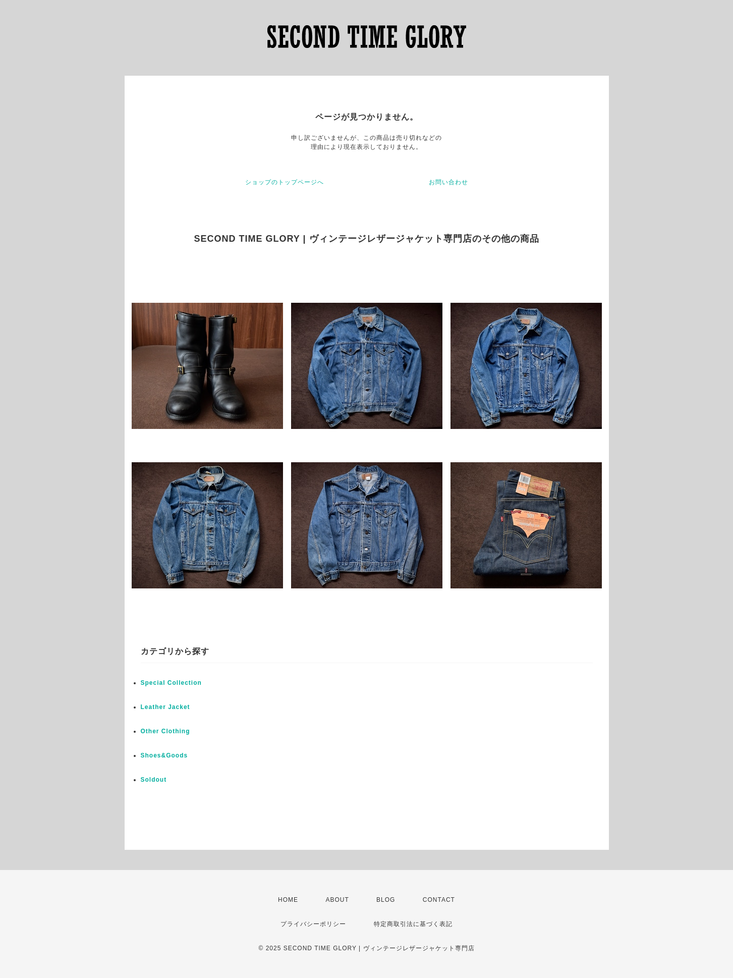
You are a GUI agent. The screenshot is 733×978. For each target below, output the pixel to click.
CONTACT (439, 899)
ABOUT (337, 899)
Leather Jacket (165, 707)
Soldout (154, 779)
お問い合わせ (448, 182)
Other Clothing (165, 731)
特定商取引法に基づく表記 (413, 924)
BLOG (385, 899)
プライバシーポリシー (313, 924)
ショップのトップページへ (284, 182)
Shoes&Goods (164, 755)
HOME (288, 899)
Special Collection (171, 682)
